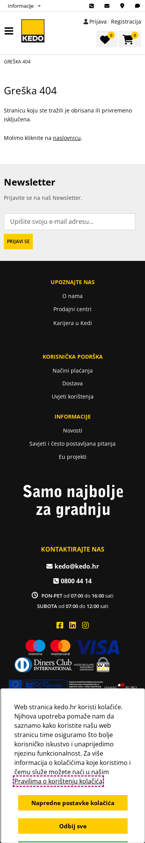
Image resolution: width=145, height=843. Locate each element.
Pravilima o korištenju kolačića (58, 781)
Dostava (72, 383)
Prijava (98, 21)
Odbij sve (72, 826)
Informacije (21, 5)
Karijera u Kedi (72, 323)
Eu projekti (73, 456)
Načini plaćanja (73, 370)
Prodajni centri (72, 309)
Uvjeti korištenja (73, 396)
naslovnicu (67, 137)
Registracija (126, 21)
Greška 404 (17, 61)
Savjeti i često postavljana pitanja (72, 443)
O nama (72, 296)
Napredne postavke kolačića (72, 803)
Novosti (72, 430)
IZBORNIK (10, 30)
